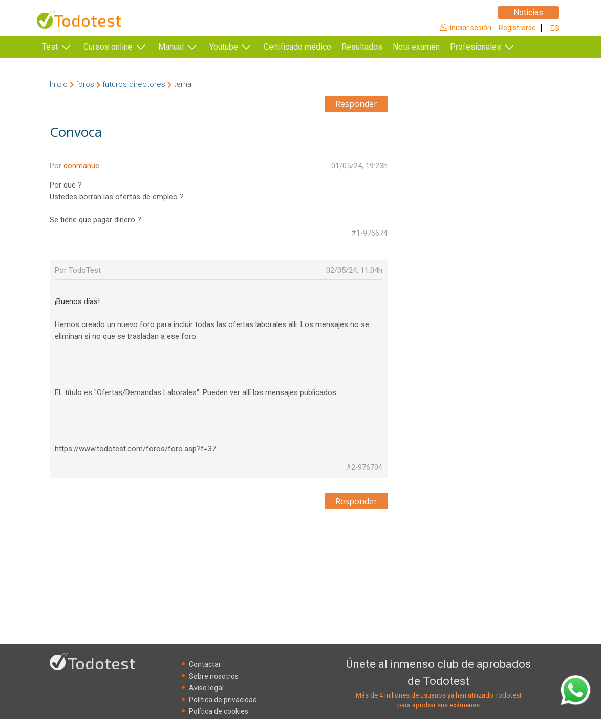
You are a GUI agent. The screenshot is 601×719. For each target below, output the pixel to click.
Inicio (59, 84)
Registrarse (517, 28)
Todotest (88, 20)
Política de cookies (218, 711)
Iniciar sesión (470, 28)
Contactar (205, 664)
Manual (171, 47)
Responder (356, 103)
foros (85, 84)
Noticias (528, 12)
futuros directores (133, 84)
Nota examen (431, 47)
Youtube (223, 47)
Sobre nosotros (214, 676)
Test (50, 47)
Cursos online (108, 47)
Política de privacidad (223, 699)
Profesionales (491, 47)
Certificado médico (297, 47)
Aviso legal (206, 688)
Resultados (377, 47)
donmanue (81, 165)
